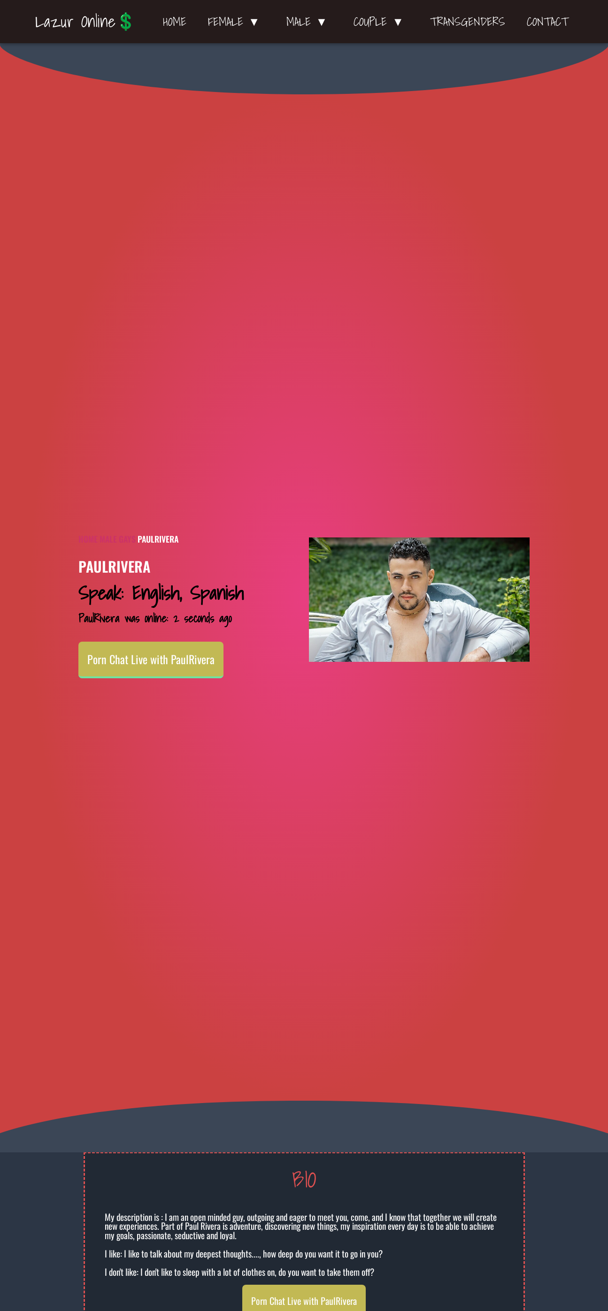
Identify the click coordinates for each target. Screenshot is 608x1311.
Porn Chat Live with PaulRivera (151, 659)
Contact (547, 21)
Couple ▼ (381, 21)
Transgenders (467, 21)
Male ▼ (309, 21)
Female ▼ (236, 21)
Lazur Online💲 (85, 21)
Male (108, 539)
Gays (127, 539)
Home (174, 21)
